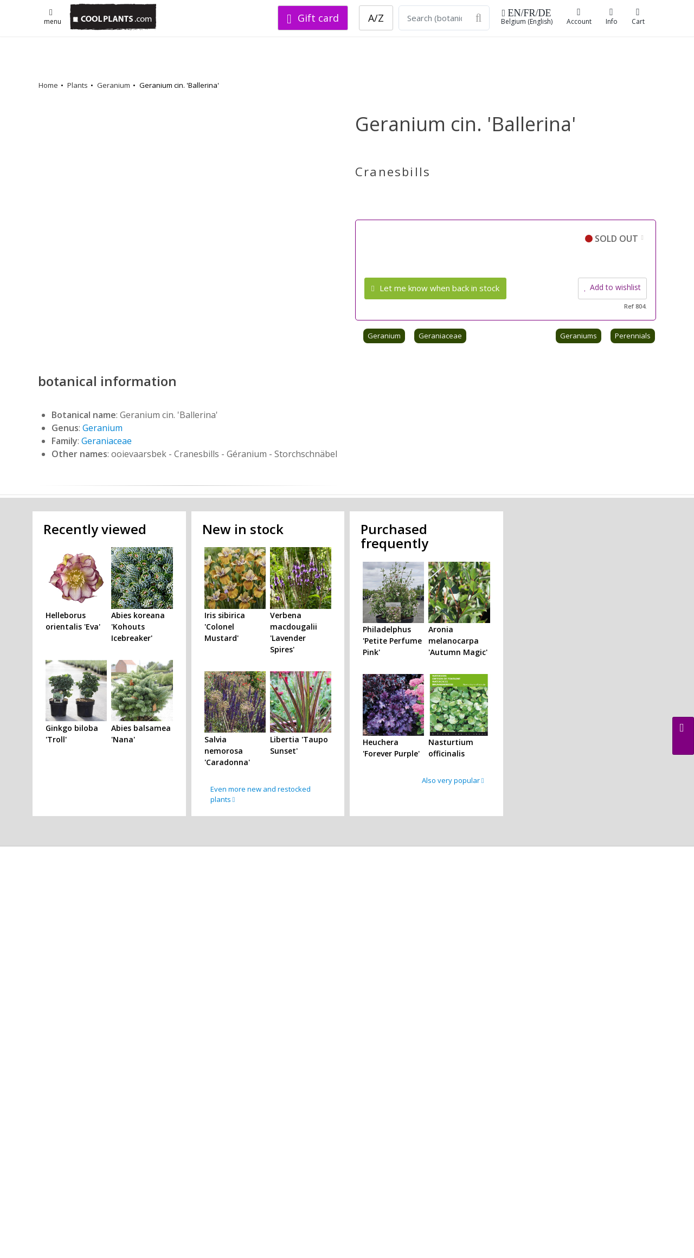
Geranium (113, 85)
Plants (77, 85)
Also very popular (453, 780)
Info (612, 16)
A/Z (376, 17)
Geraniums (578, 336)
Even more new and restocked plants (260, 794)
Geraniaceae (440, 336)
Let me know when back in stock (435, 288)
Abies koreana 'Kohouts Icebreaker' (138, 626)
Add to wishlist (612, 287)
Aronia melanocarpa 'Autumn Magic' (457, 640)
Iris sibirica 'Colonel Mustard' (224, 626)
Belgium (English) (526, 17)
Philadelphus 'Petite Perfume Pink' (392, 640)
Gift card (313, 17)
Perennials (633, 336)
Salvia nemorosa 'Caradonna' (227, 750)
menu (52, 17)
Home (48, 85)
